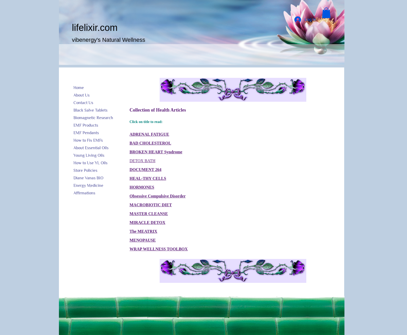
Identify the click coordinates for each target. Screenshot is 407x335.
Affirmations (84, 193)
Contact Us (83, 102)
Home (78, 87)
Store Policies (85, 170)
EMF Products (85, 125)
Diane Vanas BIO (88, 178)
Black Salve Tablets (90, 110)
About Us (81, 95)
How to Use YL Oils (90, 163)
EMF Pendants (86, 133)
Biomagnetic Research (93, 117)
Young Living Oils (88, 155)
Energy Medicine (88, 185)
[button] (326, 13)
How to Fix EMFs (88, 140)
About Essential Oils (90, 148)
